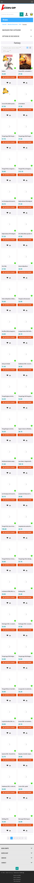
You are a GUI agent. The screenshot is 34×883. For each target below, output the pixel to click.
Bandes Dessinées (13, 24)
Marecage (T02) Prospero (24, 819)
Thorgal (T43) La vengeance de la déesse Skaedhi (9, 169)
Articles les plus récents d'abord (12, 48)
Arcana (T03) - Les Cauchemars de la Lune (25, 721)
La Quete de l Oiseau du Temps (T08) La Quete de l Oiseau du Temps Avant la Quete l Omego (25, 494)
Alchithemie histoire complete (9, 461)
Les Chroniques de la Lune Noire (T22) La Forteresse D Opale (9, 494)
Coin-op (22, 872)
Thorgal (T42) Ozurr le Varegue (9, 559)
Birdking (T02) (21, 591)
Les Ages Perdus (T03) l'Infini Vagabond (25, 331)
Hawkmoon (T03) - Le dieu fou (8, 786)
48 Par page (7, 51)
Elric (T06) (4, 266)
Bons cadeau (17, 877)
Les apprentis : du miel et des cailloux (25, 689)
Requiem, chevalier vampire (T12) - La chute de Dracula (25, 754)
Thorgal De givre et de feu (8, 429)
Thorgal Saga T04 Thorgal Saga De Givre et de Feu (25, 396)
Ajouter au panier (9, 77)
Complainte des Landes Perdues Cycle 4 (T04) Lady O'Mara (25, 526)
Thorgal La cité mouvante (24, 299)
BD (20, 24)
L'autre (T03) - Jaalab (23, 786)
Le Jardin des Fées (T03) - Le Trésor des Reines (9, 721)
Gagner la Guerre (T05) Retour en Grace (25, 429)
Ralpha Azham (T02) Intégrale (25, 201)
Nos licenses (17, 881)
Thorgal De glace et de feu (8, 396)
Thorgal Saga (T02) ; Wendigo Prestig (25, 559)
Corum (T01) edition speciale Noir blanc (9, 103)
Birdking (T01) (5, 819)
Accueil (4, 24)
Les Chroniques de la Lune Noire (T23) (9, 201)
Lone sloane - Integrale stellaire (25, 461)
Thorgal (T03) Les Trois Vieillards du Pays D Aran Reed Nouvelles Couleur (9, 689)
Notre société (17, 875)
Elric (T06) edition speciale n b (25, 234)
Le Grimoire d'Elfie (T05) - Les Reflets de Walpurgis (9, 591)
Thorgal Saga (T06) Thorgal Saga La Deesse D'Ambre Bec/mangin (9, 136)
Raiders (3, 71)
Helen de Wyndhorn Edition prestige (9, 299)
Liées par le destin (6, 364)
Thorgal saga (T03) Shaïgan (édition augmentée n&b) (25, 656)
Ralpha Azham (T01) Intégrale (8, 234)
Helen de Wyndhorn (23, 266)
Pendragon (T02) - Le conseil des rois (9, 624)
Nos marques (17, 879)
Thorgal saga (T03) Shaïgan (8, 656)
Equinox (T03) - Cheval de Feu (8, 754)
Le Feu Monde (21, 103)
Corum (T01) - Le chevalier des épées (25, 71)
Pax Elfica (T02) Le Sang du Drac (9, 331)
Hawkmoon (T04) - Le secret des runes (25, 364)
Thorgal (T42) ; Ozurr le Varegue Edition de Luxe (9, 526)
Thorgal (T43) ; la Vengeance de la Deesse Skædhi (25, 169)
